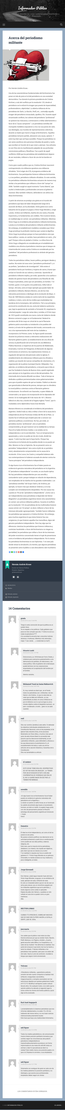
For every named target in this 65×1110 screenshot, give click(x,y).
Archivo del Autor (13, 577)
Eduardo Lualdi (29, 651)
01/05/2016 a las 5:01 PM (29, 968)
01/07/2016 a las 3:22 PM (31, 764)
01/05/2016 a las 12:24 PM (29, 911)
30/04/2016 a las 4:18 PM (29, 872)
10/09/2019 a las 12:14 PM (29, 1030)
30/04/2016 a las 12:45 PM (29, 721)
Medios (10, 589)
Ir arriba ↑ (58, 1105)
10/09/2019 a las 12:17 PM (29, 1065)
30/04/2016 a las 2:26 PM (29, 829)
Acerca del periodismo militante (29, 40)
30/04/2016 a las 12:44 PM (29, 621)
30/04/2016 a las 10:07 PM (31, 687)
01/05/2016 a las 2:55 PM (29, 932)
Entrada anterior (12, 594)
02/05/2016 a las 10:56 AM (29, 1005)
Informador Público (32, 8)
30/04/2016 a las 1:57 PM (31, 653)
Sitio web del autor (18, 577)
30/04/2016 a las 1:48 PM (29, 792)
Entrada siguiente (13, 597)
